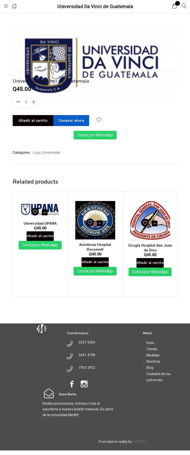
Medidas (153, 360)
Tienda (152, 353)
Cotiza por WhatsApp (95, 133)
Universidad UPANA (40, 219)
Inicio (150, 347)
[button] (174, 6)
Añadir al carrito (33, 119)
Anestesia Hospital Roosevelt (95, 245)
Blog (150, 372)
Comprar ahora (73, 119)
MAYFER (139, 446)
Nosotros (153, 366)
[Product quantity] (26, 102)
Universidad (51, 151)
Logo (37, 151)
